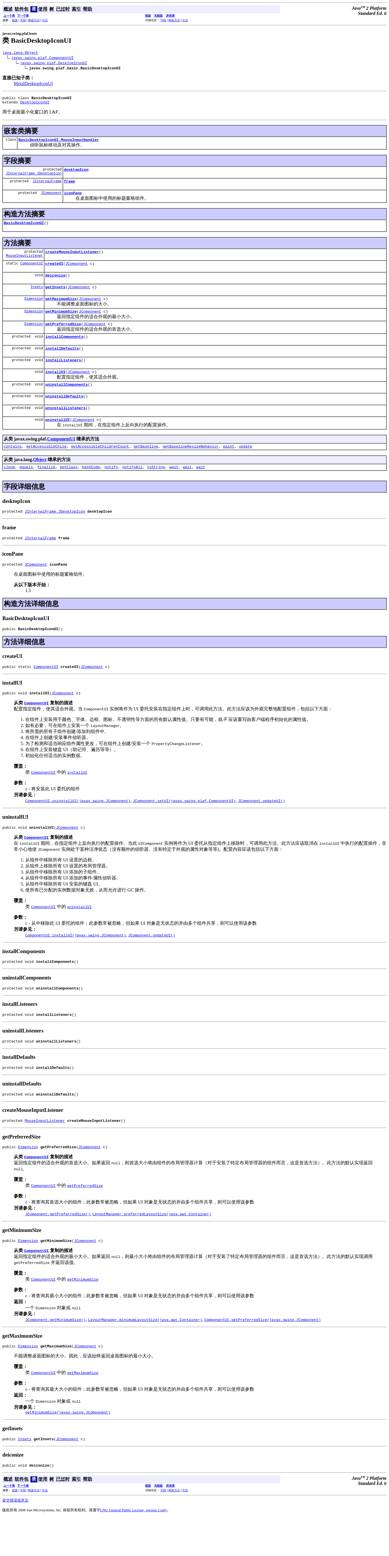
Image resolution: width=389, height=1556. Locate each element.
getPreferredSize (63, 336)
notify (111, 488)
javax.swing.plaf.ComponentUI (42, 58)
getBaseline (145, 466)
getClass (68, 488)
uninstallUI (57, 439)
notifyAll (132, 488)
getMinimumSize (61, 323)
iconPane (73, 198)
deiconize (55, 284)
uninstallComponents (66, 401)
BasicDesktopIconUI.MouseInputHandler (58, 143)
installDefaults (62, 362)
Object (39, 480)
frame (69, 186)
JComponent (51, 198)
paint (228, 466)
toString (156, 488)
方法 (45, 20)
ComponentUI (31, 271)
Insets (37, 297)
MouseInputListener (24, 264)
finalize (46, 488)
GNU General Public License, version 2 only (133, 1549)
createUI (54, 272)
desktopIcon (76, 173)
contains (13, 466)
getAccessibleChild (46, 466)
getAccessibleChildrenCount (100, 466)
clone (9, 488)
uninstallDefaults (64, 414)
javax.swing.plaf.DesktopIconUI (53, 63)
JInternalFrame (47, 186)
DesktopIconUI (34, 104)
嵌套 (15, 20)
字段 (23, 20)
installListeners (63, 375)
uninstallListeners (65, 426)
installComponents (64, 350)
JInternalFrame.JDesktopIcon (33, 178)
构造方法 (34, 20)
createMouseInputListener (72, 259)
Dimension (33, 309)
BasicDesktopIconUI (24, 229)
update (245, 466)
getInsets (55, 297)
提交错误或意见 (15, 1539)
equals (26, 488)
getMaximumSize (61, 309)
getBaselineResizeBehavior (191, 466)
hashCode (91, 488)
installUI (55, 388)
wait (173, 488)
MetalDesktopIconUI (33, 84)
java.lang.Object (20, 53)
